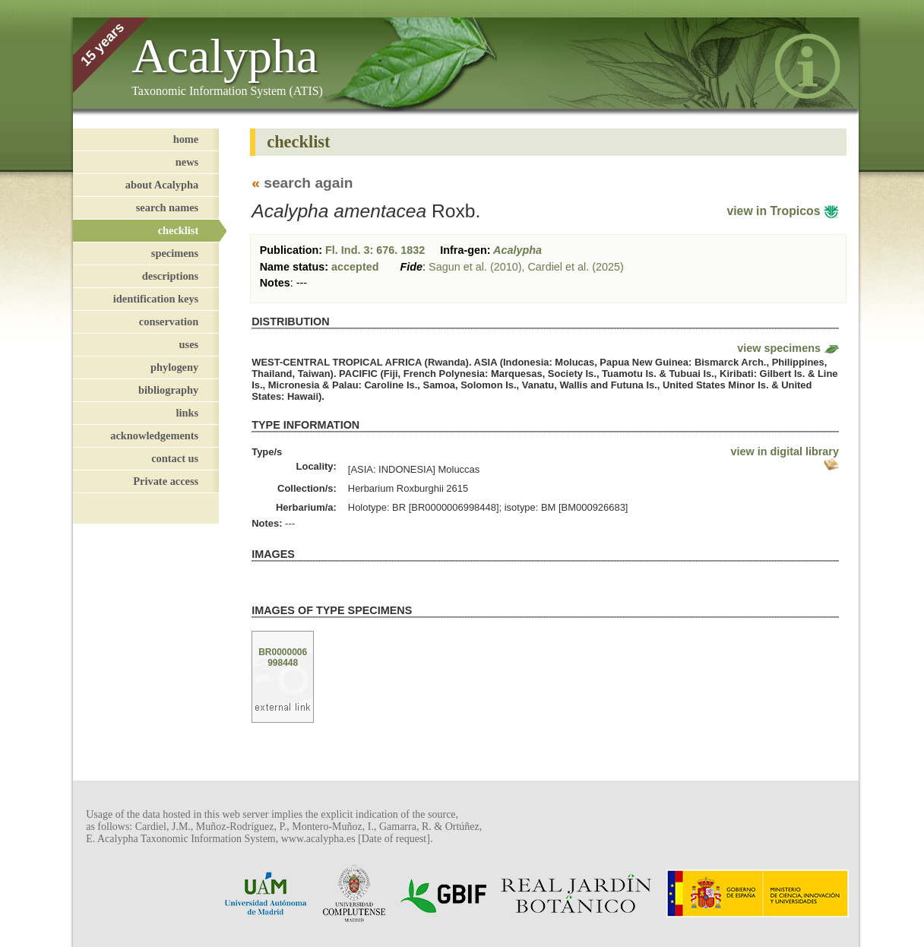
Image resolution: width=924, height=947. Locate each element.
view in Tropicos (782, 210)
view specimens (779, 348)
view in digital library (785, 451)
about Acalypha (161, 185)
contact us (174, 458)
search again (308, 183)
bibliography (168, 390)
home (186, 139)
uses (189, 344)
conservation (168, 321)
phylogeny (174, 367)
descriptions (170, 276)
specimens (174, 253)
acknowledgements (154, 435)
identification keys (155, 299)
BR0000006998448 (282, 657)
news (187, 162)
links (187, 413)
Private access (165, 481)
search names (167, 207)
